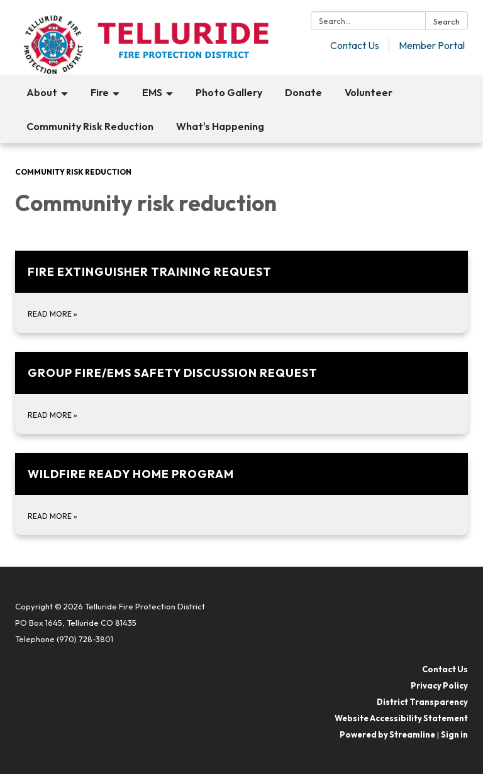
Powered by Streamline (387, 734)
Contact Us (354, 45)
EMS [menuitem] (152, 92)
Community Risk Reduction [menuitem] (89, 126)
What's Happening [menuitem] (220, 126)
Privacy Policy (439, 685)
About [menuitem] (41, 92)
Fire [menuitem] (100, 92)
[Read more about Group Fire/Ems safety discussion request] (241, 393)
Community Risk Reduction (73, 172)
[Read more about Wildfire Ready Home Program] (241, 494)
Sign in (454, 734)
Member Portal (432, 45)
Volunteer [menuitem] (368, 92)
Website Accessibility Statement (401, 718)
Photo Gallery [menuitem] (229, 92)
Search (446, 21)
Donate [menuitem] (303, 92)
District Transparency (422, 702)
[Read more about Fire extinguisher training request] (241, 292)
